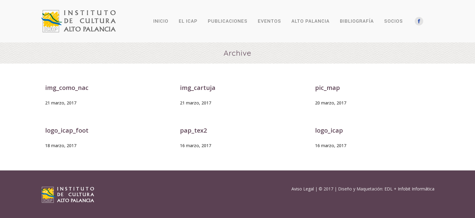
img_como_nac (66, 88)
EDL (388, 189)
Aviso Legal (302, 189)
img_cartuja (197, 88)
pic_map (327, 88)
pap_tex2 (193, 130)
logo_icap (329, 130)
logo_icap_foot (66, 130)
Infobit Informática (416, 189)
